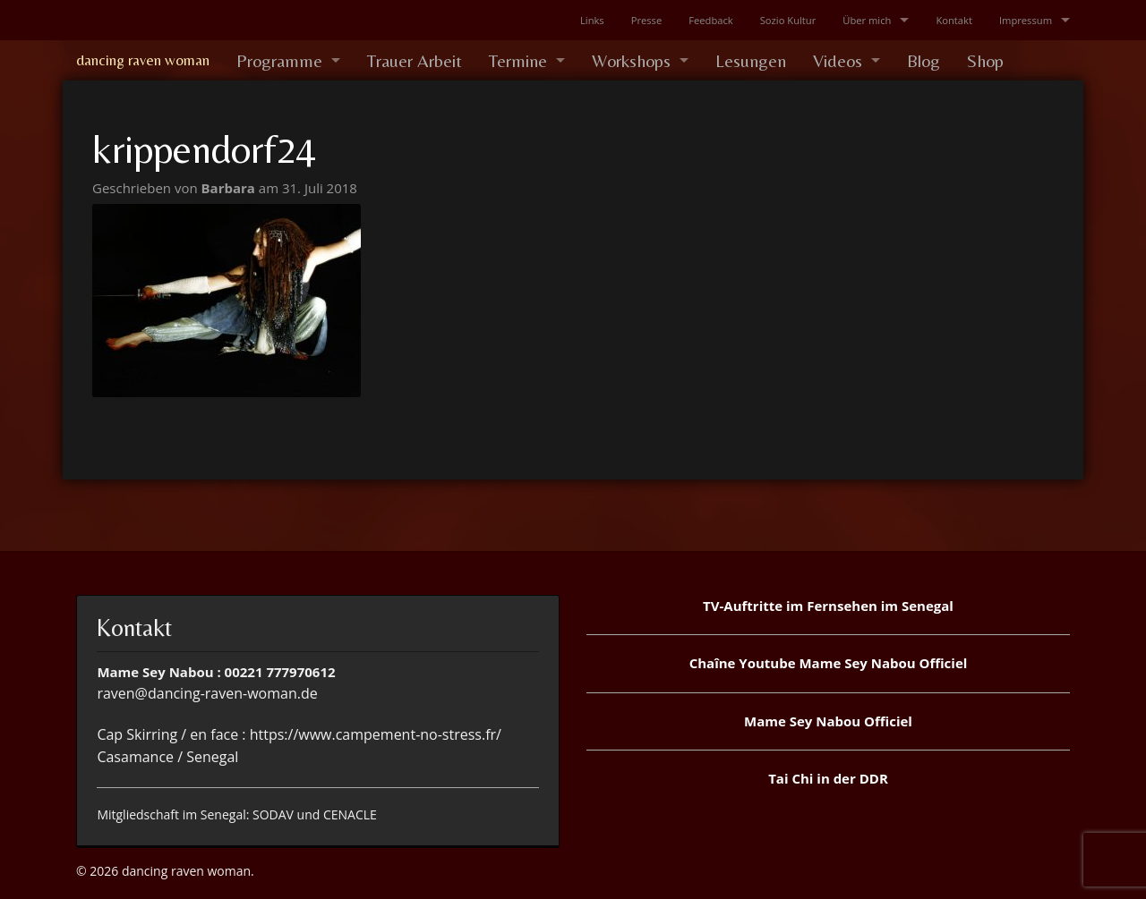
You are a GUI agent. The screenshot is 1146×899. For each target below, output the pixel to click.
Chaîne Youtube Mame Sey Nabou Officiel (828, 663)
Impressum (1025, 20)
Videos (837, 60)
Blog (923, 60)
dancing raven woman (143, 60)
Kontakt (954, 20)
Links (592, 20)
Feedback (710, 20)
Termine (518, 60)
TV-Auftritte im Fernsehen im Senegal (828, 606)
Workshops (631, 60)
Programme (279, 60)
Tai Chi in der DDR (828, 778)
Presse (647, 20)
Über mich (866, 20)
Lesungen (750, 60)
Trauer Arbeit (414, 60)
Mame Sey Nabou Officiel (828, 721)
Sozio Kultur (788, 20)
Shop (985, 60)
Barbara (230, 188)
